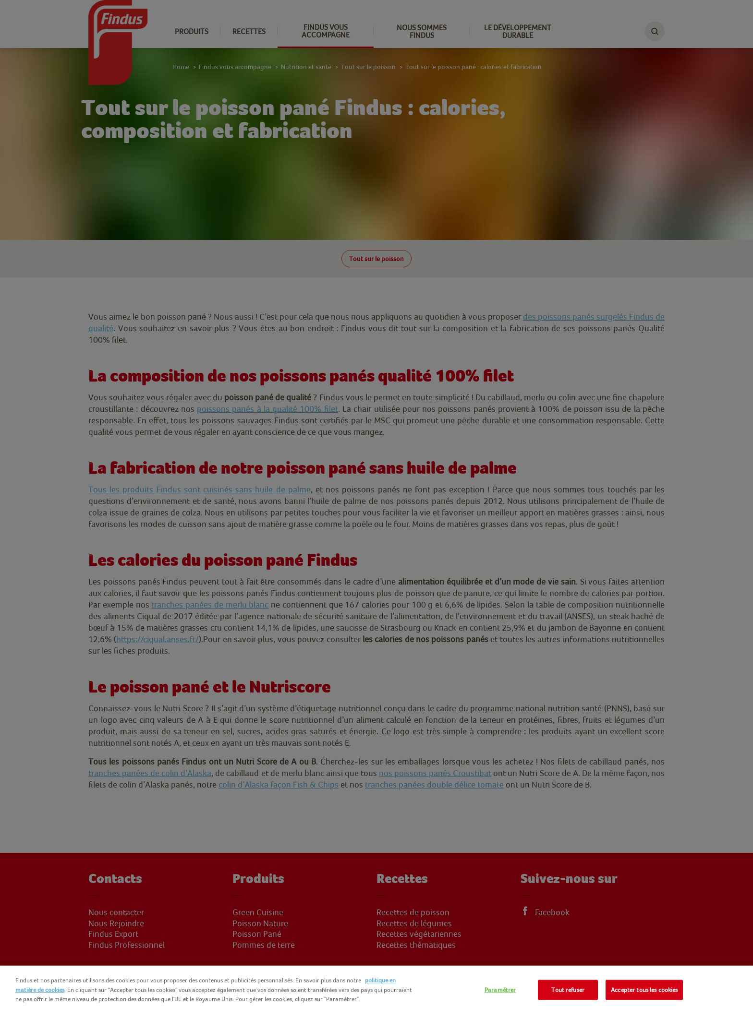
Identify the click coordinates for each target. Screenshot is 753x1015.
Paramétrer (500, 989)
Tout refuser (567, 989)
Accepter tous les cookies (644, 989)
